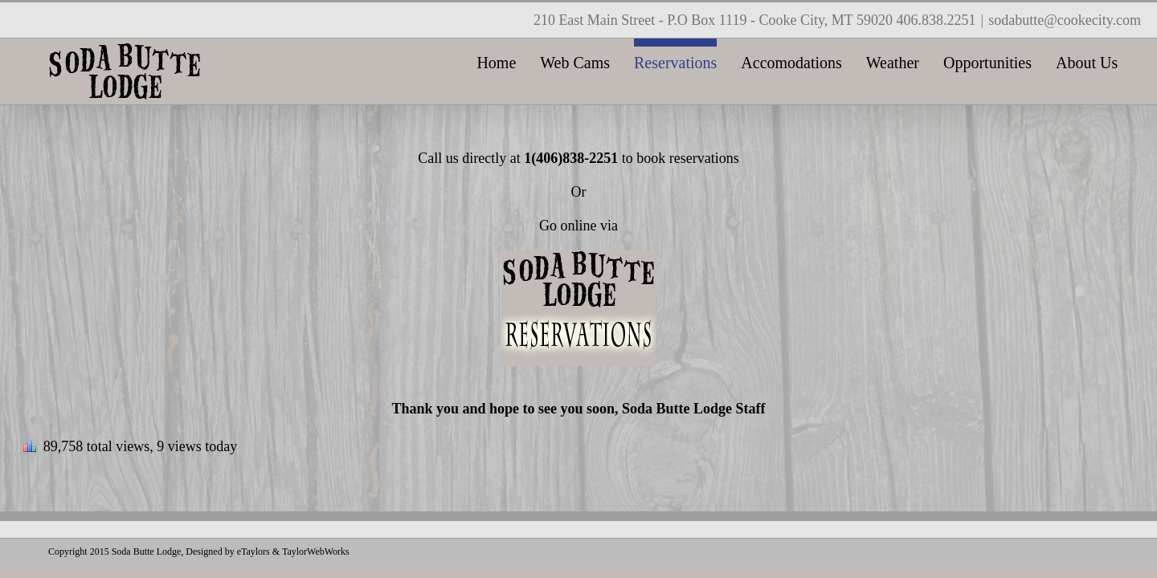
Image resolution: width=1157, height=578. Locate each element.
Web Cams (575, 62)
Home (496, 62)
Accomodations (791, 62)
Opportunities (987, 62)
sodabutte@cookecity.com (1064, 20)
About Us (1087, 62)
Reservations (675, 62)
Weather (892, 62)
